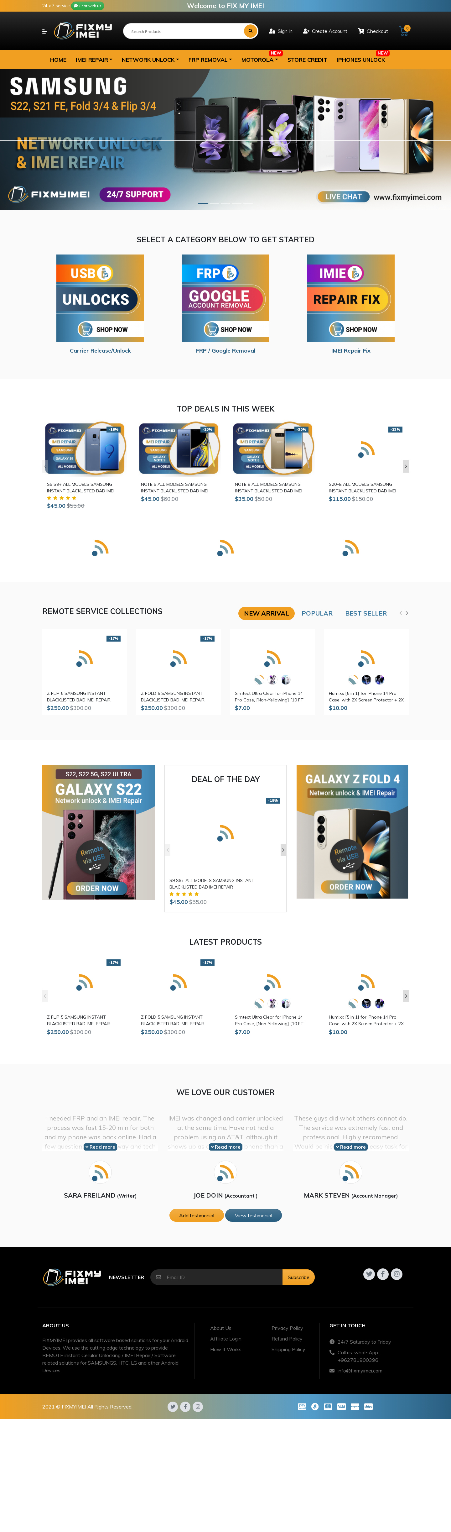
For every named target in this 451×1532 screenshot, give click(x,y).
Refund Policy (287, 1338)
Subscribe (298, 1277)
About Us (220, 1328)
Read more (100, 1147)
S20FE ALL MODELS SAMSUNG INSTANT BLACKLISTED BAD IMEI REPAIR (362, 487)
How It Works (225, 1349)
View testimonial (253, 1215)
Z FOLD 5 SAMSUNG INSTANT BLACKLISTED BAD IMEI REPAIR (173, 696)
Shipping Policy (288, 1349)
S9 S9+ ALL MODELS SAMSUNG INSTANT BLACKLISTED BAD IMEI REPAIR (80, 487)
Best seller (366, 613)
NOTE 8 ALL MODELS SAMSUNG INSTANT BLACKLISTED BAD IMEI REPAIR (268, 487)
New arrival (266, 613)
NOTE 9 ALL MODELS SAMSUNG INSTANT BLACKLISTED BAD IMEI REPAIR (174, 487)
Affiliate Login (225, 1338)
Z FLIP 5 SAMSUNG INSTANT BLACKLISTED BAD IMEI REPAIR (79, 696)
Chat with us (87, 5)
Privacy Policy (287, 1328)
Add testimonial (196, 1215)
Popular (317, 613)
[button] (94, 59)
